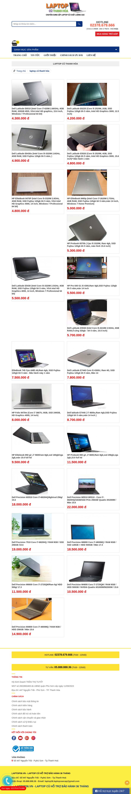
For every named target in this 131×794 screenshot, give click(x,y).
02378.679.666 (63, 654)
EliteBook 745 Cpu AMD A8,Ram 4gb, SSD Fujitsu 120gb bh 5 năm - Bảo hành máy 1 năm (36, 371)
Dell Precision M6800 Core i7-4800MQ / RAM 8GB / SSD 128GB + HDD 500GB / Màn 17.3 (91, 543)
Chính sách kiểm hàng (22, 705)
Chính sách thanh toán (22, 726)
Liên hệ (91, 55)
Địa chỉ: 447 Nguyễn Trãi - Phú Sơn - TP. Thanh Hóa (36, 690)
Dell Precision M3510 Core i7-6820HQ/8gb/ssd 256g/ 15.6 (37, 498)
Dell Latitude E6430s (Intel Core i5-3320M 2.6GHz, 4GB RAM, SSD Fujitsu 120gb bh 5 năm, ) (36, 154)
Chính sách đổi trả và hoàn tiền (26, 713)
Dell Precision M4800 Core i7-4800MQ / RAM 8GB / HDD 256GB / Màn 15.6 (36, 628)
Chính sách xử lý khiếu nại (24, 722)
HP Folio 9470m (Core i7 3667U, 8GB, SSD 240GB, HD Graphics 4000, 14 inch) (36, 413)
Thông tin (17, 677)
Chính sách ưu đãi (71, 55)
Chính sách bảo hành (21, 709)
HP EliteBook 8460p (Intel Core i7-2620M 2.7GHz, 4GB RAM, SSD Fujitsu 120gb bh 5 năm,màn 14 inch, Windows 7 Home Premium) (93, 201)
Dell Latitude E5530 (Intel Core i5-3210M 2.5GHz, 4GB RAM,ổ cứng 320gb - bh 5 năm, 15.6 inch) (93, 329)
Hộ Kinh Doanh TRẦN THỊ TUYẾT (27, 682)
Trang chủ (20, 55)
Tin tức (35, 55)
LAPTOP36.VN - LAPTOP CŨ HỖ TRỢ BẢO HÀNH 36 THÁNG (52, 786)
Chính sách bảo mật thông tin (25, 701)
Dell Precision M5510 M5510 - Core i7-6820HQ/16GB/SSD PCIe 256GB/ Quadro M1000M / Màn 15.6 (91, 500)
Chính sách (18, 696)
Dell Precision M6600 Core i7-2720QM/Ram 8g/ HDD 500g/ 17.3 (37, 585)
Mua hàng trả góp (107, 34)
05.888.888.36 (62, 667)
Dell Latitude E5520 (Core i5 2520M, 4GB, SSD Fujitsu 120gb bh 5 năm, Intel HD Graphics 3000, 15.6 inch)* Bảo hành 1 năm (93, 156)
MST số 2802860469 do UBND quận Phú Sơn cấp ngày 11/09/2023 (43, 686)
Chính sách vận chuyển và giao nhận (29, 718)
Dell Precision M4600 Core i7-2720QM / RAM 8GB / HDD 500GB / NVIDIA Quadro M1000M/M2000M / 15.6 (92, 585)
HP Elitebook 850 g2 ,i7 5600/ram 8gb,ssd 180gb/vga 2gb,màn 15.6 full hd (37, 456)
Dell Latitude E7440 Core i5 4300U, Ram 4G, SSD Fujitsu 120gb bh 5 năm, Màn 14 (91, 371)
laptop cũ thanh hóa (39, 71)
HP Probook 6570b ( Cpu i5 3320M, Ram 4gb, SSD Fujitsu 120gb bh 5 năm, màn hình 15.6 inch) (91, 244)
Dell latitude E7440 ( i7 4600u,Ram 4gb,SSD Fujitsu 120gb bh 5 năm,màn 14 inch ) (92, 413)
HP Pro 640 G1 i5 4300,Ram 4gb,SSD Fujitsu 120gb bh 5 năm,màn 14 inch (92, 287)
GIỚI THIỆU (50, 55)
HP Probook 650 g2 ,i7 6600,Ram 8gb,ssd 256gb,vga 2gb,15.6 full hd (92, 456)
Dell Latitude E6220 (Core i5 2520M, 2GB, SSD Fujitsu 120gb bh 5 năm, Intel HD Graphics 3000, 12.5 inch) (93, 111)
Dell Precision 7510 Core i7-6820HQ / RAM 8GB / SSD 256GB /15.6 (38, 543)
